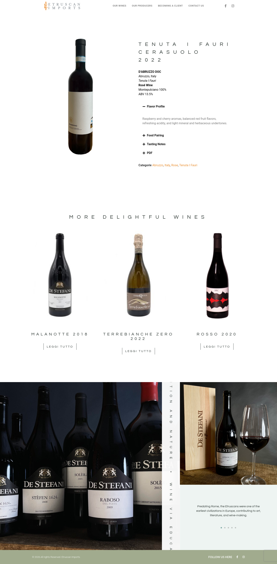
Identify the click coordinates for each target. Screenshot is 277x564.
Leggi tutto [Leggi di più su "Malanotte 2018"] (60, 346)
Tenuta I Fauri (188, 165)
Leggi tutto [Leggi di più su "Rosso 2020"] (217, 346)
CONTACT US (196, 5)
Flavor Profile (156, 106)
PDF (149, 153)
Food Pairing (155, 135)
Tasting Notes (156, 144)
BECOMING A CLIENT (170, 5)
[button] (185, 106)
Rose (174, 165)
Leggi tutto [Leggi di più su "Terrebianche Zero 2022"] (138, 351)
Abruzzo (157, 165)
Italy (167, 165)
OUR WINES (119, 5)
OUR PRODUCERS (142, 5)
